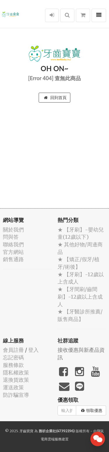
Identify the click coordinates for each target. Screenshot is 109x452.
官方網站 (13, 252)
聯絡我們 (13, 244)
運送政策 (13, 387)
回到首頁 (55, 97)
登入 (33, 350)
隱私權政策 (16, 372)
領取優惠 (91, 410)
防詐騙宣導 (16, 395)
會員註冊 (13, 350)
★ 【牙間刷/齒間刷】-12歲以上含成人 (80, 296)
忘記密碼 (13, 357)
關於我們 (13, 229)
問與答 (11, 237)
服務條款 (13, 365)
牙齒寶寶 (26, 431)
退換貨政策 (16, 379)
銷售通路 (13, 259)
